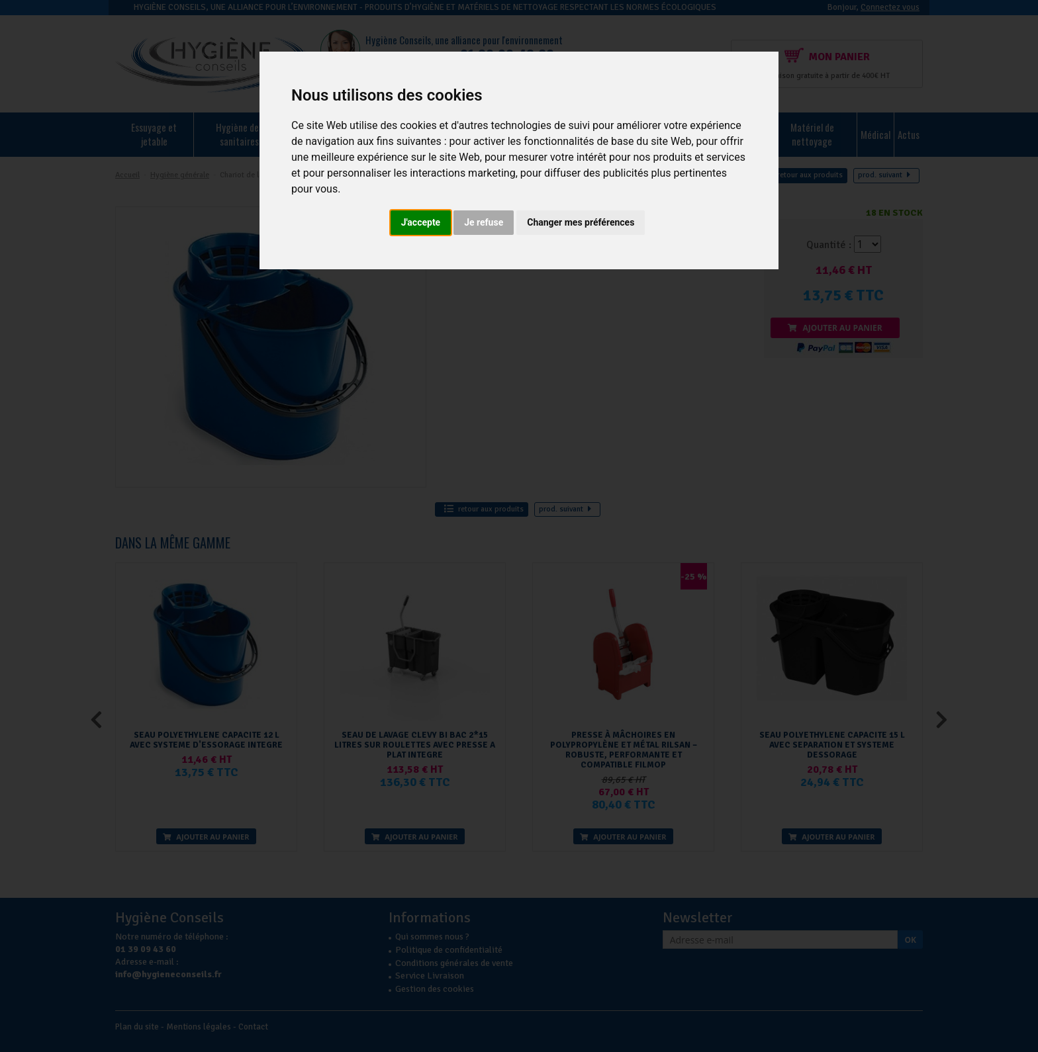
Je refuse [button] (483, 222)
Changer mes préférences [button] (580, 222)
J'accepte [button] (421, 222)
